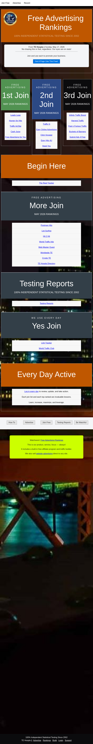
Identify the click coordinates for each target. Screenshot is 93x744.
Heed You (46, 146)
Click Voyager (46, 135)
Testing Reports (46, 303)
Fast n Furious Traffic (77, 126)
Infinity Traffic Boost (77, 115)
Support (68, 740)
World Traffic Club (46, 348)
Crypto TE (46, 258)
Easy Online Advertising (46, 130)
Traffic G (46, 124)
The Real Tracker (46, 183)
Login (60, 740)
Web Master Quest (46, 247)
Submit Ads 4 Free (77, 137)
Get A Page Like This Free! (46, 61)
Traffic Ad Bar (15, 126)
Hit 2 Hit (46, 236)
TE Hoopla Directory (46, 264)
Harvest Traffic (77, 121)
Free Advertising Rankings (56, 23)
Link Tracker (46, 343)
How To (12, 422)
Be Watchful (81, 422)
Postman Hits (46, 225)
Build (54, 740)
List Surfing (46, 231)
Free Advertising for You (15, 137)
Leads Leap (15, 115)
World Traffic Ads (46, 242)
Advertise (17, 3)
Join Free (5, 3)
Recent (27, 3)
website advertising (44, 454)
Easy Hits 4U (46, 140)
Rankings (47, 740)
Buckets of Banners (77, 132)
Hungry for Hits (15, 121)
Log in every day (31, 391)
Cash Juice (15, 132)
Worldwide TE (47, 253)
